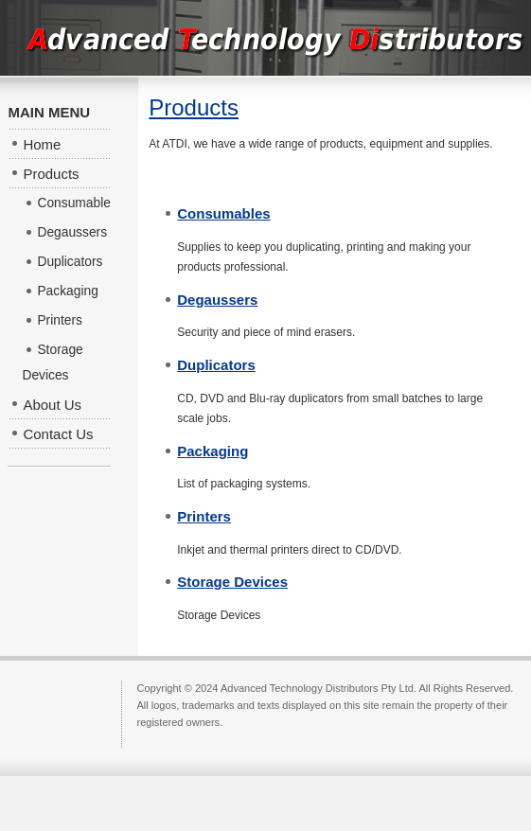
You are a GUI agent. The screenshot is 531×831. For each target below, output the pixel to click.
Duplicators (216, 365)
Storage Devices (232, 582)
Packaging (212, 451)
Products (194, 107)
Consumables (223, 213)
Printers (204, 516)
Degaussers (217, 300)
